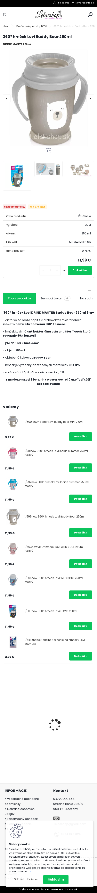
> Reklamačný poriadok (21, 819)
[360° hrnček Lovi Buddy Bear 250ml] (48, 98)
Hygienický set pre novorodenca (20, 737)
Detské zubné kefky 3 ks (70, 720)
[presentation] (7, 98)
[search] (90, 14)
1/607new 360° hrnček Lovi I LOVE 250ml (51, 611)
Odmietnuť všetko (26, 879)
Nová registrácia (85, 2)
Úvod (6, 26)
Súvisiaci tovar (55, 298)
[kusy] (50, 270)
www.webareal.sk (64, 889)
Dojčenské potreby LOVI (31, 26)
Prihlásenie (63, 2)
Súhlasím (56, 879)
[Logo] (48, 15)
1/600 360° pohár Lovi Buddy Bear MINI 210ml (54, 422)
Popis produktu (19, 298)
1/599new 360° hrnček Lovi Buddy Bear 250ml (54, 516)
